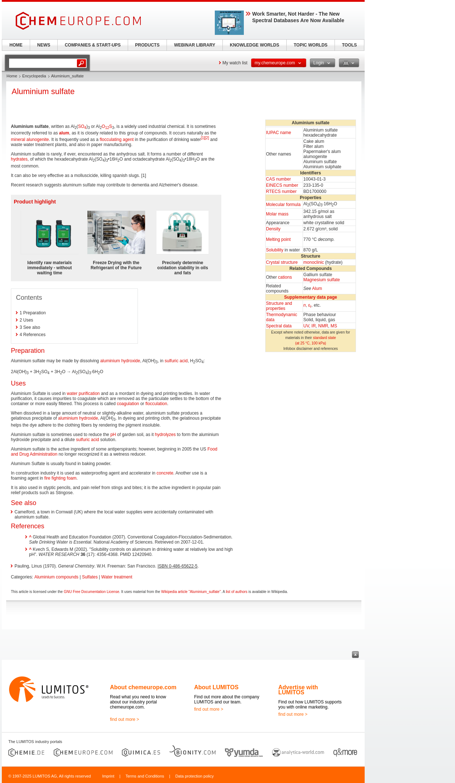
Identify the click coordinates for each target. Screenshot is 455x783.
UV (306, 325)
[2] (207, 138)
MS (334, 325)
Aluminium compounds (56, 577)
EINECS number (282, 185)
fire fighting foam (60, 478)
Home (12, 76)
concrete (165, 473)
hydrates (19, 159)
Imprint (108, 776)
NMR (323, 325)
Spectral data (279, 325)
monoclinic (313, 262)
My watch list (234, 62)
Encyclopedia (34, 76)
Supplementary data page (310, 297)
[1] (203, 138)
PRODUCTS (147, 45)
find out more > (124, 719)
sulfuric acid (176, 360)
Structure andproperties (279, 306)
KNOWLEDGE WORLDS (254, 45)
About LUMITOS (216, 687)
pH (113, 434)
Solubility (274, 250)
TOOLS (349, 45)
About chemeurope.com (143, 687)
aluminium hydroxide (120, 360)
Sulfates (90, 577)
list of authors (236, 592)
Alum (317, 288)
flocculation (156, 403)
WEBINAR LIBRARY (195, 45)
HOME (15, 45)
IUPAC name (278, 132)
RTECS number (281, 191)
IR (313, 325)
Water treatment (116, 577)
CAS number (278, 179)
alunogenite (37, 139)
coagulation (128, 403)
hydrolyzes (165, 434)
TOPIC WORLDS (310, 45)
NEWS (43, 45)
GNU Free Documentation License (91, 592)
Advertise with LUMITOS (298, 689)
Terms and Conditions (145, 776)
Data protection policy (194, 776)
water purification (83, 393)
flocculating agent (117, 139)
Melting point (278, 239)
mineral (18, 139)
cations (285, 277)
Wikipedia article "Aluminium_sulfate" (191, 592)
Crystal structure (282, 262)
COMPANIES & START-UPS (92, 45)
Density (273, 228)
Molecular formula (283, 204)
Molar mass (277, 214)
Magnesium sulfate (321, 279)
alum (64, 133)
